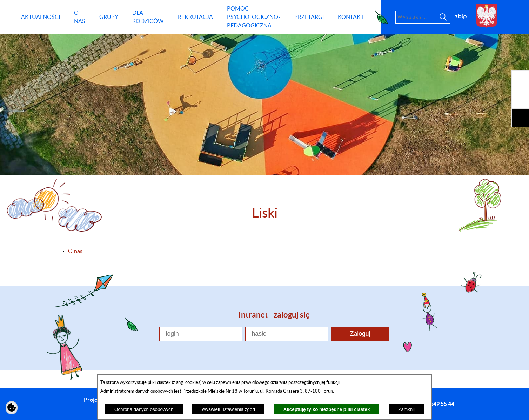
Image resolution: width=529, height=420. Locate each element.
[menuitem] (40, 17)
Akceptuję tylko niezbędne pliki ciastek (326, 409)
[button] (520, 79)
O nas (75, 251)
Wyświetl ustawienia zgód (228, 409)
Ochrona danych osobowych (143, 409)
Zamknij (406, 409)
